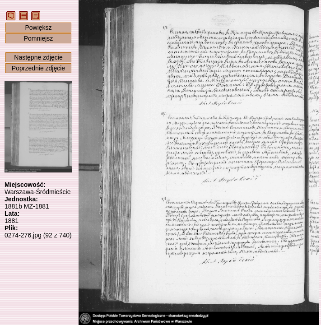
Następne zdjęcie (38, 57)
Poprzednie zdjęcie (38, 68)
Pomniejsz (38, 38)
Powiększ (38, 27)
